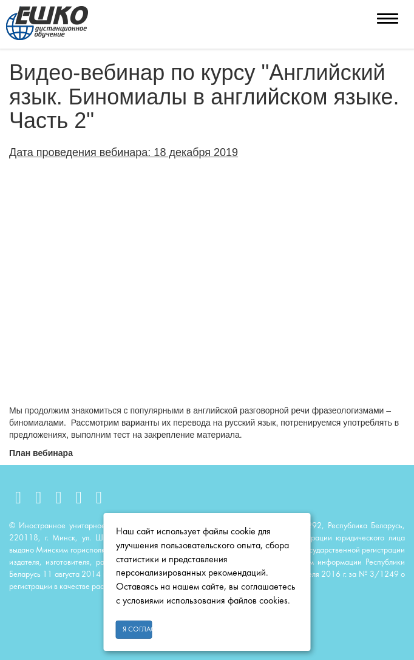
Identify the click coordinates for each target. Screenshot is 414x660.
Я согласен (137, 629)
